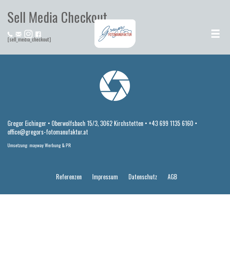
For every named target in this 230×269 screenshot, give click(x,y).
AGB (172, 176)
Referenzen (69, 176)
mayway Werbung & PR (50, 145)
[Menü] (215, 34)
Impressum (105, 176)
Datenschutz (142, 176)
